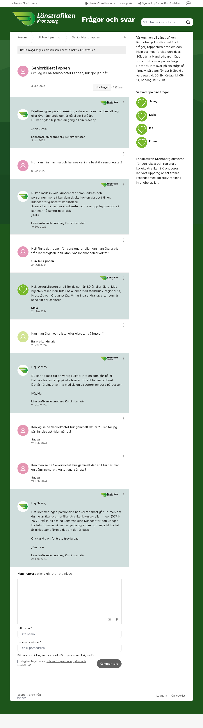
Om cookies (178, 695)
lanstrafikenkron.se (24, 3)
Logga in (161, 695)
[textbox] (69, 597)
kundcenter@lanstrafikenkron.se (54, 202)
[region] (69, 75)
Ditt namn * (24, 628)
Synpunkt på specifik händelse (158, 3)
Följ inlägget (102, 87)
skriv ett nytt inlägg (58, 573)
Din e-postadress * (29, 642)
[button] (109, 619)
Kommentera (109, 663)
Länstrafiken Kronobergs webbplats (108, 3)
